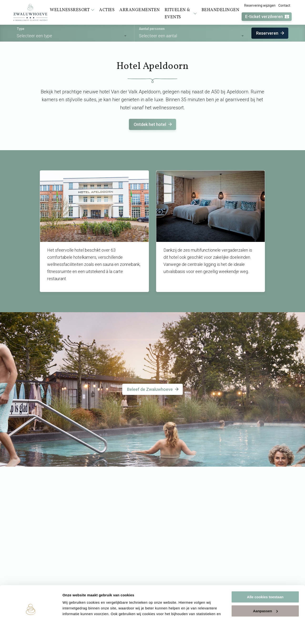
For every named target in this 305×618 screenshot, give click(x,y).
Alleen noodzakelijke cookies (265, 595)
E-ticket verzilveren (267, 17)
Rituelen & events (181, 13)
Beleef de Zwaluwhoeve (153, 389)
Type (20, 28)
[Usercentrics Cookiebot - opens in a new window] (31, 608)
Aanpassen (265, 581)
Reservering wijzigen (259, 5)
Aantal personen (152, 28)
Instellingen (72, 609)
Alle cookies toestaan (265, 567)
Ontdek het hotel (153, 124)
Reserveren (270, 33)
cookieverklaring (112, 596)
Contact (284, 5)
